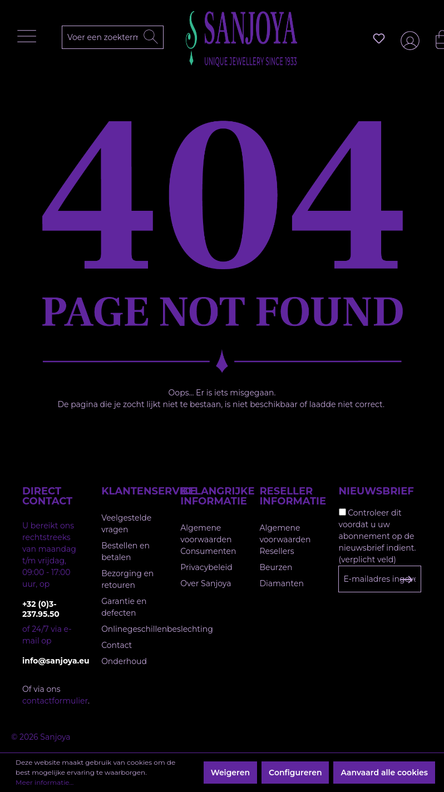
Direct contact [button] (47, 496)
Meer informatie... (44, 782)
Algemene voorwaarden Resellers (284, 539)
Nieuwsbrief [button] (376, 491)
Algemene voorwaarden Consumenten (208, 539)
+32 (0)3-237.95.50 (41, 609)
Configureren (295, 773)
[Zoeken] (151, 37)
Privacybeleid (206, 567)
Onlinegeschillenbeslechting (157, 629)
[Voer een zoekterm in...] (118, 37)
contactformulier (55, 701)
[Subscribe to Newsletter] (406, 579)
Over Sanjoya (205, 583)
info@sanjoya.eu (50, 661)
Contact (116, 645)
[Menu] (29, 39)
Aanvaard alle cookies (384, 773)
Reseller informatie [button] (287, 496)
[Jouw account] (408, 39)
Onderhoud (124, 661)
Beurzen (275, 567)
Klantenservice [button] (129, 491)
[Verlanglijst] (379, 38)
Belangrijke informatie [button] (208, 496)
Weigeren (230, 773)
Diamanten (281, 583)
